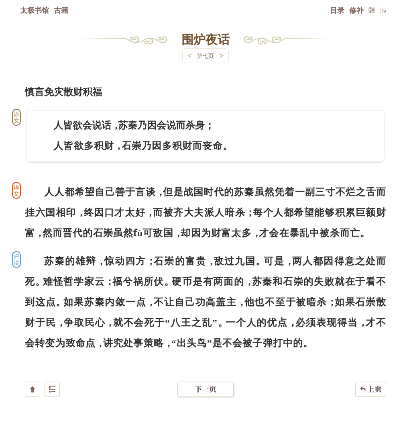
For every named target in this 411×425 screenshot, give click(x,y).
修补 (356, 10)
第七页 (205, 55)
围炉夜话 (205, 39)
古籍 (61, 10)
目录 (337, 10)
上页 (371, 377)
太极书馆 (34, 10)
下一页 (205, 377)
